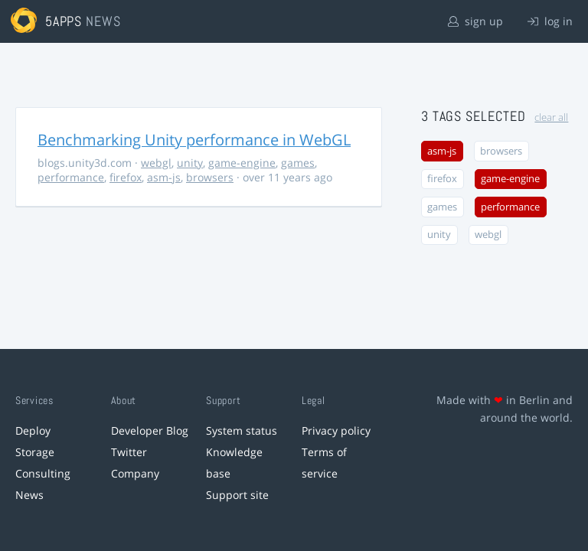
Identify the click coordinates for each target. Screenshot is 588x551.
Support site (237, 494)
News (29, 494)
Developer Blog (149, 430)
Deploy (33, 430)
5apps (64, 21)
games (298, 162)
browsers (210, 177)
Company (135, 473)
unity (190, 162)
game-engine (242, 162)
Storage (34, 452)
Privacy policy (336, 430)
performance (71, 177)
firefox (125, 177)
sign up (475, 21)
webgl (156, 162)
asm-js (164, 177)
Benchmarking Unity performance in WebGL (194, 139)
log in (550, 21)
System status (241, 430)
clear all (551, 117)
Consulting (42, 473)
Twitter (129, 452)
